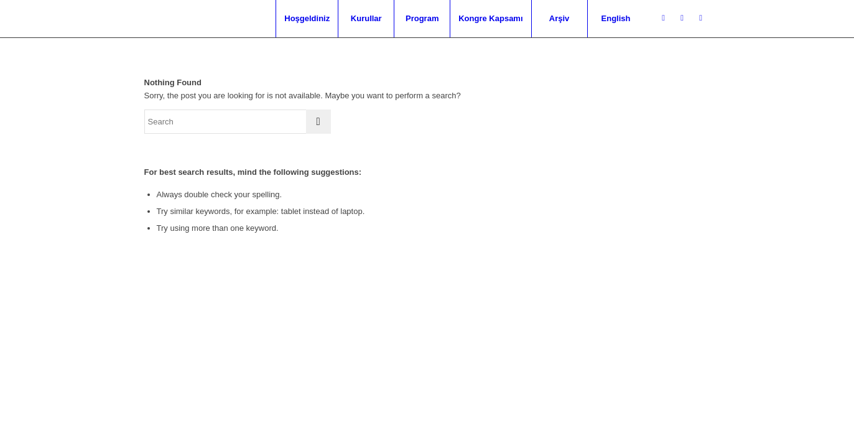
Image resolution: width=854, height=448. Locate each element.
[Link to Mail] (701, 18)
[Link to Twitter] (663, 18)
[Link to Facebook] (682, 18)
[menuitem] (307, 18)
